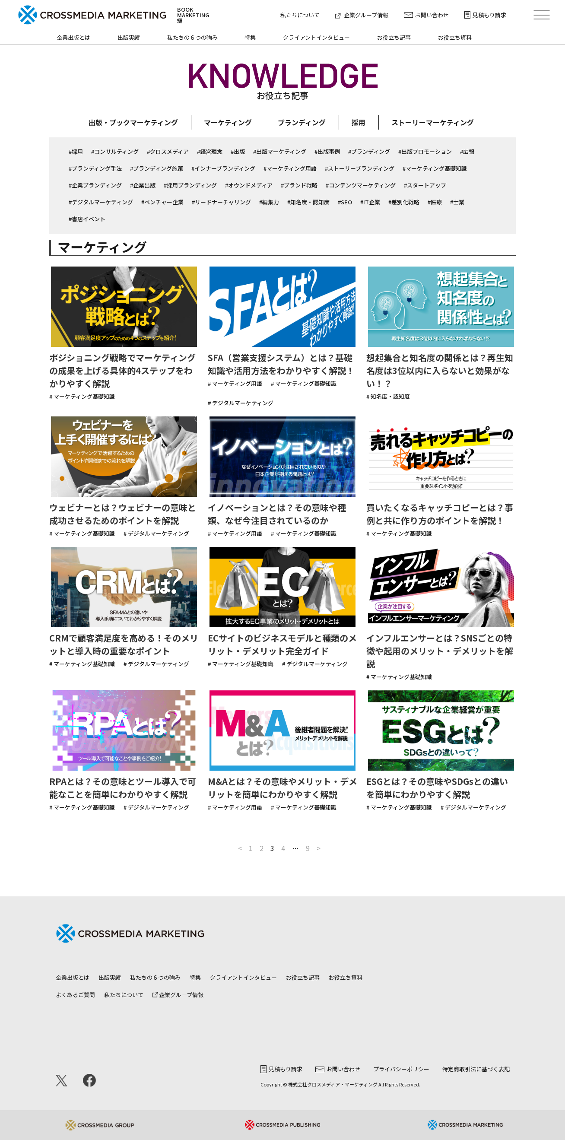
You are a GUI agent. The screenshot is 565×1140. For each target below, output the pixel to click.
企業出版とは (73, 37)
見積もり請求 (485, 15)
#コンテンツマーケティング (361, 185)
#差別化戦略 (403, 202)
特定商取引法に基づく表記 (476, 1069)
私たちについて (300, 15)
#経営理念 (209, 151)
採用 (358, 122)
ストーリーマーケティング (432, 122)
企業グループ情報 (361, 15)
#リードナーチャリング (221, 202)
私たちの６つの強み (192, 37)
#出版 (238, 151)
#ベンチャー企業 (162, 202)
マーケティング (228, 122)
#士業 (457, 202)
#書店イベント (87, 219)
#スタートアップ (425, 185)
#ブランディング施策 (156, 168)
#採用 (76, 151)
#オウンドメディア (249, 185)
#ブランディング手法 (95, 168)
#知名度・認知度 (308, 202)
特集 (250, 37)
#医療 (435, 202)
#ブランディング (369, 151)
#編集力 (269, 202)
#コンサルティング (115, 151)
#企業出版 (143, 185)
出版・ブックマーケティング (133, 122)
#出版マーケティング (279, 151)
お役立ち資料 (455, 37)
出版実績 (128, 37)
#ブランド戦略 (299, 185)
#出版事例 (327, 151)
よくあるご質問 (75, 995)
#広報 (467, 151)
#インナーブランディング (223, 168)
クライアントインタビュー (316, 37)
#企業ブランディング (95, 185)
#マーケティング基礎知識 (435, 168)
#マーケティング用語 (290, 168)
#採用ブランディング (190, 185)
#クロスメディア (168, 151)
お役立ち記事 (394, 37)
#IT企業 (370, 202)
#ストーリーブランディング (359, 168)
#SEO (345, 202)
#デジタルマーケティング (101, 202)
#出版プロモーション (425, 151)
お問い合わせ (426, 15)
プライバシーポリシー (401, 1069)
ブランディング (302, 122)
